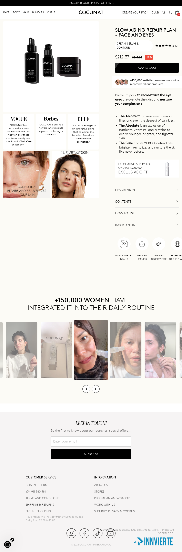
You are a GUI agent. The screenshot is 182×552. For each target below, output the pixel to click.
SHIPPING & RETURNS (40, 504)
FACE (6, 12)
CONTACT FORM (37, 485)
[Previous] (86, 389)
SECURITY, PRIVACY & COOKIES (114, 511)
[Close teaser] (12, 540)
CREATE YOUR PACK (135, 12)
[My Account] (170, 12)
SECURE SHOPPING (38, 511)
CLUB (155, 12)
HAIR (26, 12)
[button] (7, 544)
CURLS (51, 12)
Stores (99, 491)
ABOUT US (101, 485)
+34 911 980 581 (36, 491)
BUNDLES (38, 12)
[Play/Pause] (79, 324)
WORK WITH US (104, 504)
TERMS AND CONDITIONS (42, 498)
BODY (16, 12)
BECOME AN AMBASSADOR (112, 498)
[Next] (96, 389)
